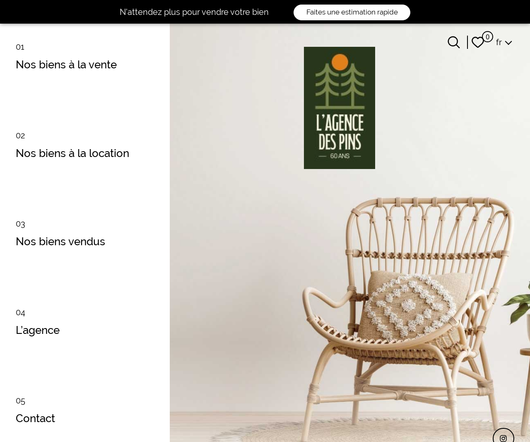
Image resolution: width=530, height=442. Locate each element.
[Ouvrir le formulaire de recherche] (453, 42)
